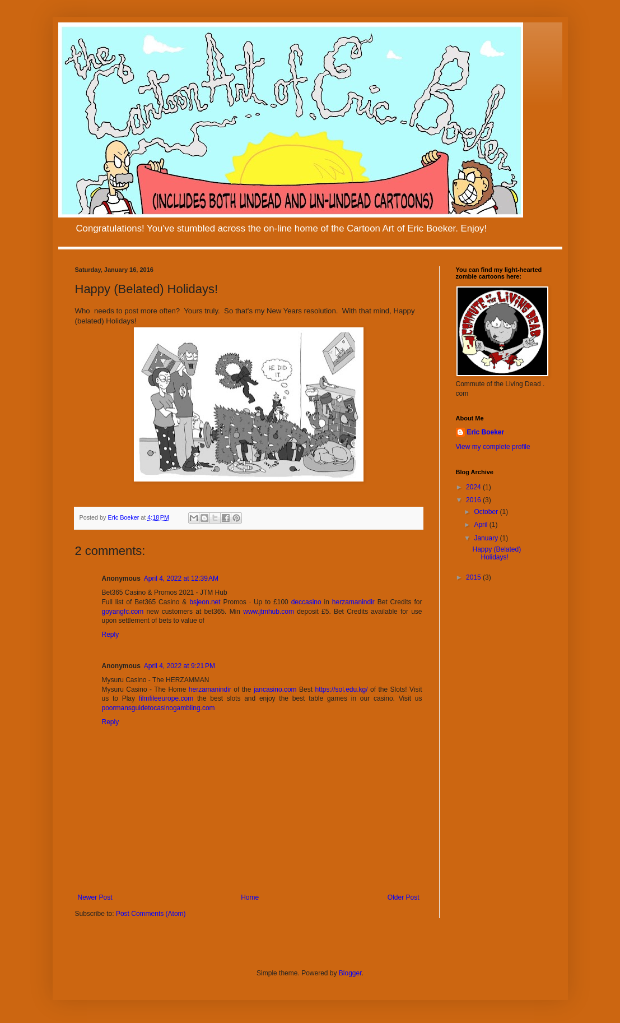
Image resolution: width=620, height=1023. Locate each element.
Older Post (403, 897)
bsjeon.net (204, 602)
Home (250, 897)
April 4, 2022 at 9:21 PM (179, 666)
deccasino (306, 602)
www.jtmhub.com (268, 611)
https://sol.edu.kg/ (341, 689)
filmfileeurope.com (166, 698)
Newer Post (95, 897)
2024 (474, 487)
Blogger (350, 973)
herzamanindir (353, 602)
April (481, 525)
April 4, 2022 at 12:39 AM (181, 578)
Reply (110, 634)
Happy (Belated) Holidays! (496, 553)
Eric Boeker (486, 432)
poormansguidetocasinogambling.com (158, 708)
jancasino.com (275, 689)
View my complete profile (493, 447)
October (487, 512)
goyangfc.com (123, 611)
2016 (474, 500)
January (487, 538)
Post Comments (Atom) (151, 914)
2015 (474, 577)
